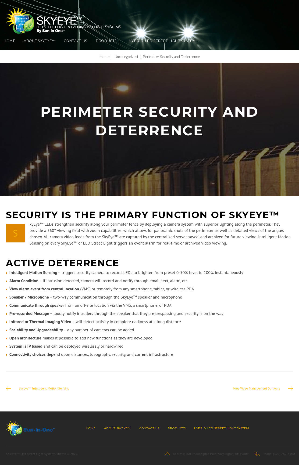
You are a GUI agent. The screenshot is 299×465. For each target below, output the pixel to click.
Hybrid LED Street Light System (164, 45)
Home (12, 45)
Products (108, 45)
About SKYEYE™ (42, 45)
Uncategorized (126, 62)
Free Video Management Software (256, 394)
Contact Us (78, 45)
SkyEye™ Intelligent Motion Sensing (44, 394)
